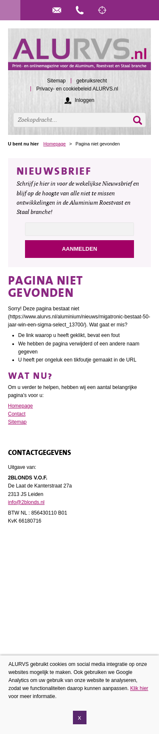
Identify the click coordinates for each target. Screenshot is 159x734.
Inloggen (84, 100)
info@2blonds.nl (26, 502)
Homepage (54, 143)
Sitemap (17, 422)
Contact (16, 414)
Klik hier (139, 688)
